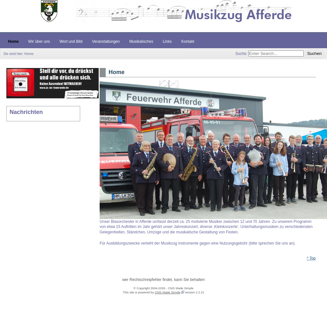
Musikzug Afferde (163, 16)
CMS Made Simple (167, 292)
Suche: (241, 53)
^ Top (311, 258)
